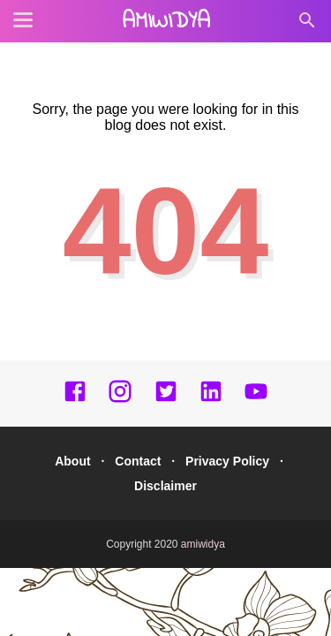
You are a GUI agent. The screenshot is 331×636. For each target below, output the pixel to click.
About (72, 461)
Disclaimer (165, 486)
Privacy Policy (227, 461)
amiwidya (166, 22)
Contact (138, 461)
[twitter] (166, 399)
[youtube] (256, 399)
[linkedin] (211, 399)
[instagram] (120, 399)
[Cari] (307, 25)
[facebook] (75, 399)
